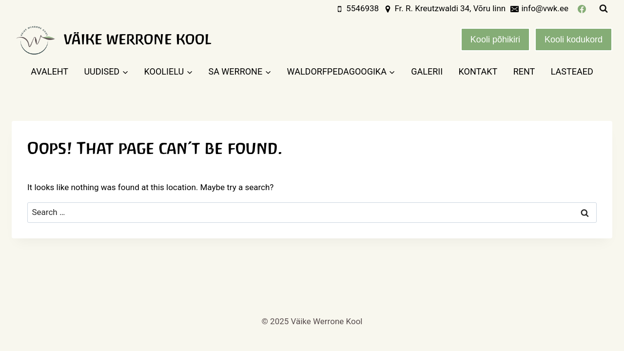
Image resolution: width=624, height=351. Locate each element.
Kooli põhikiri (495, 39)
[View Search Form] (603, 9)
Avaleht (49, 71)
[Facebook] (581, 8)
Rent (524, 71)
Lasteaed (572, 71)
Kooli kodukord (574, 39)
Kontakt (477, 71)
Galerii (427, 71)
